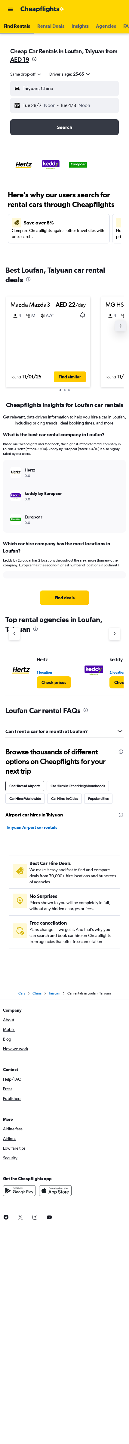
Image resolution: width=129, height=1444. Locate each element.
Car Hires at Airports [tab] (24, 786)
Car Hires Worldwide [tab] (25, 799)
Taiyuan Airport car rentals (32, 827)
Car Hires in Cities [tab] (64, 799)
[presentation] (34, 59)
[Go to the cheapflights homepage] (42, 9)
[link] (64, 597)
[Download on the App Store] (55, 1190)
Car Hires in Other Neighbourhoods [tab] (78, 786)
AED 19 (19, 59)
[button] (10, 9)
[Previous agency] (14, 634)
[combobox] (26, 74)
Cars (21, 993)
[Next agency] (114, 634)
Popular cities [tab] (98, 799)
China (36, 993)
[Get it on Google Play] (19, 1190)
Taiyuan (54, 993)
